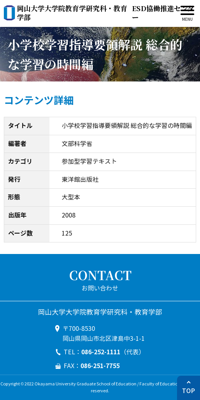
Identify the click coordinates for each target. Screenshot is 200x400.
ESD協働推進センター (105, 13)
